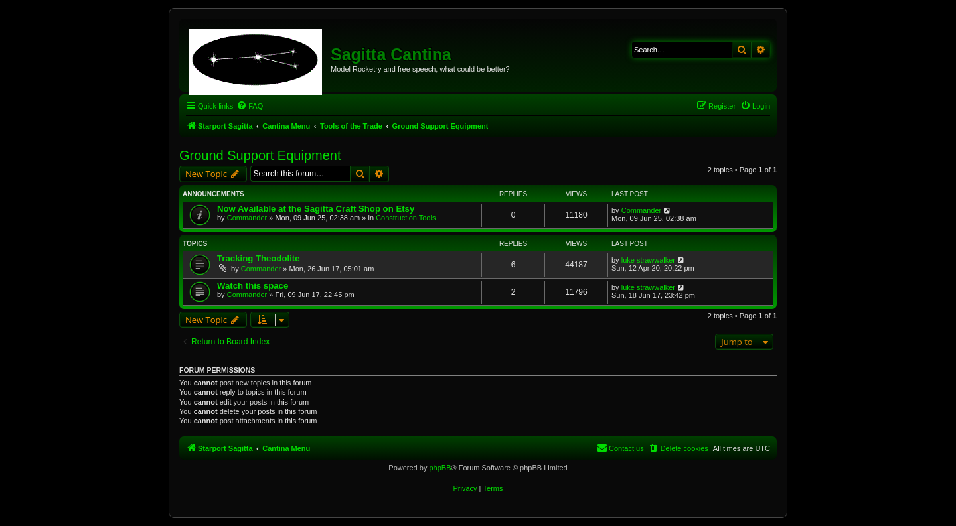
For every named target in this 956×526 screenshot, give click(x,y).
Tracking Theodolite (258, 258)
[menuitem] (249, 106)
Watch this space (252, 286)
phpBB (440, 468)
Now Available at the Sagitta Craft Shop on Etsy (315, 209)
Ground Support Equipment (260, 155)
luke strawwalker (648, 260)
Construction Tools (406, 218)
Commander (247, 218)
